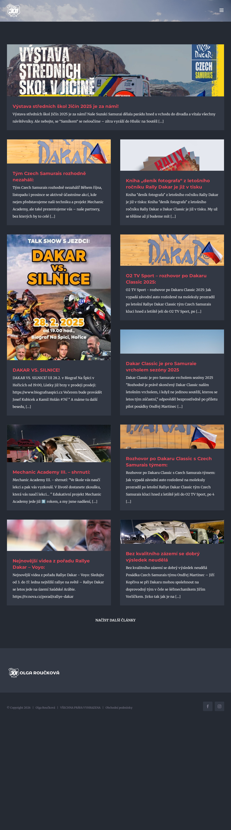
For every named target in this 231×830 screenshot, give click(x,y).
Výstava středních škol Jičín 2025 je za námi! (66, 106)
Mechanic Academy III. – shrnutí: (51, 472)
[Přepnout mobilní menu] (221, 10)
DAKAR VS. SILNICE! (36, 370)
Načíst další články (115, 620)
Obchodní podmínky (119, 707)
